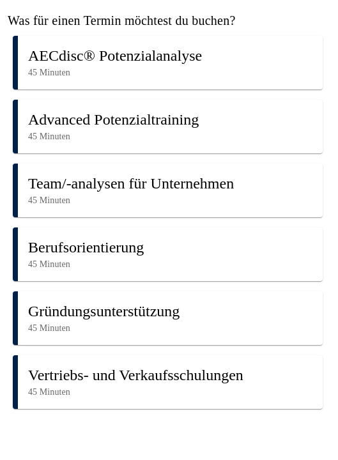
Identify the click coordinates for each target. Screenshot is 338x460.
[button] (168, 62)
